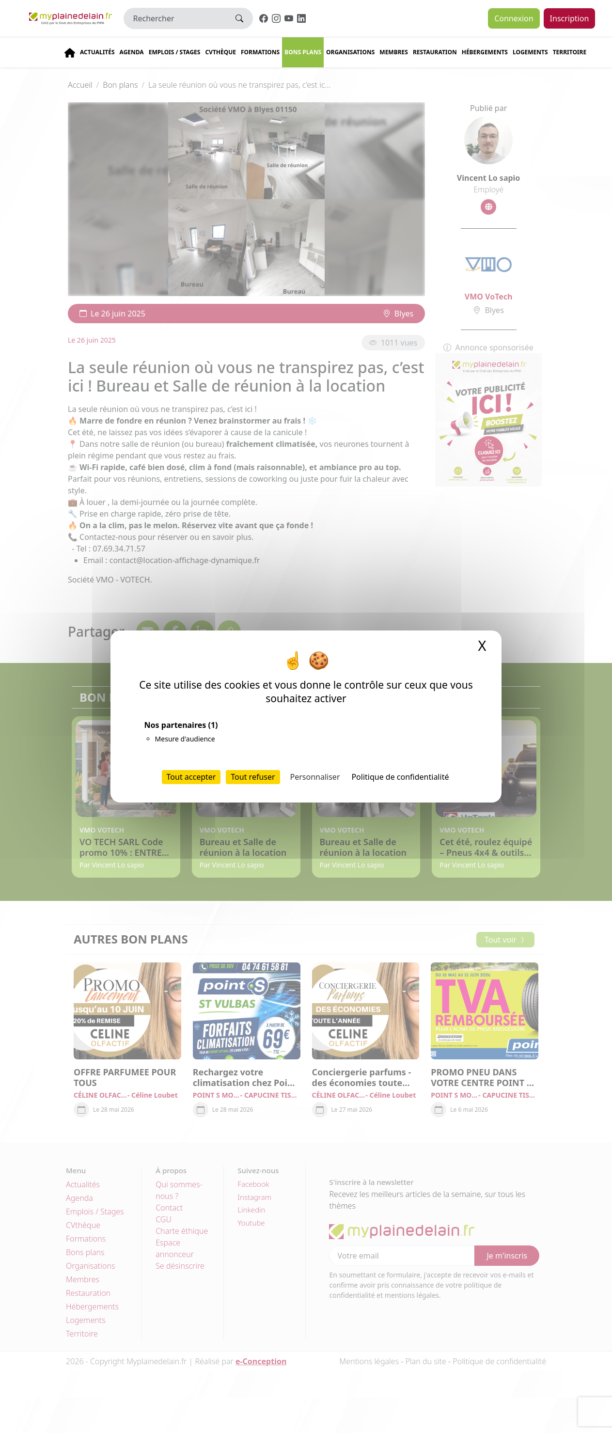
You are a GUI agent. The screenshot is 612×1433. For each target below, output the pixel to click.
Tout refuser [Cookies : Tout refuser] (253, 777)
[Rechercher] (175, 18)
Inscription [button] (569, 18)
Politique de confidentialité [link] (400, 777)
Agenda (132, 52)
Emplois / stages (175, 52)
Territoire (570, 52)
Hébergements (485, 52)
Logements (530, 52)
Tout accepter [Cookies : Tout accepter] (191, 777)
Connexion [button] (513, 18)
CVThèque (220, 52)
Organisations (350, 52)
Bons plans (302, 52)
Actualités (97, 52)
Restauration (435, 52)
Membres (393, 52)
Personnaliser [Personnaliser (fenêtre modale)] (315, 777)
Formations (260, 52)
